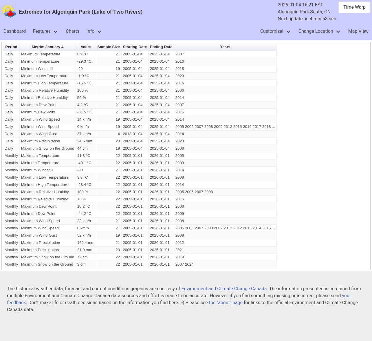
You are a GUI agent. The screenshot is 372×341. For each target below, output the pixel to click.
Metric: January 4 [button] (48, 47)
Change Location (315, 31)
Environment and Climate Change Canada (224, 288)
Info (91, 31)
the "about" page (226, 302)
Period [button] (11, 47)
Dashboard (14, 31)
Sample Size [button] (108, 47)
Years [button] (225, 47)
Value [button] (86, 47)
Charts (72, 31)
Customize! (271, 31)
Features (42, 31)
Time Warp (354, 7)
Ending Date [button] (161, 47)
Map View (358, 31)
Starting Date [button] (135, 47)
